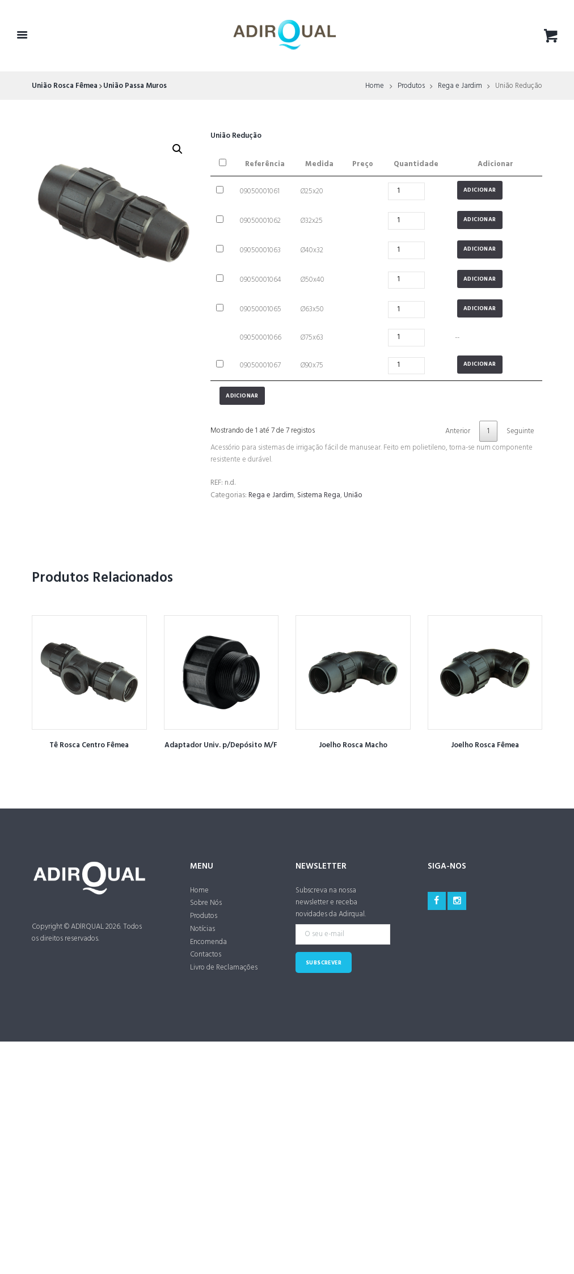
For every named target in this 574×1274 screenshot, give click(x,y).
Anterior (457, 431)
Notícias (202, 929)
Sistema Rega (318, 495)
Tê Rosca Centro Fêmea (89, 745)
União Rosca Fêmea (65, 86)
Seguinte (520, 431)
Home (374, 86)
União (353, 495)
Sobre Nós (206, 903)
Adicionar (479, 190)
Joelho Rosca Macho (353, 745)
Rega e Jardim (460, 86)
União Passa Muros (135, 86)
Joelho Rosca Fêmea (485, 745)
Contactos (205, 954)
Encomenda (208, 942)
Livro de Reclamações (224, 968)
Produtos (411, 86)
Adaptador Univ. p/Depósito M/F (220, 745)
